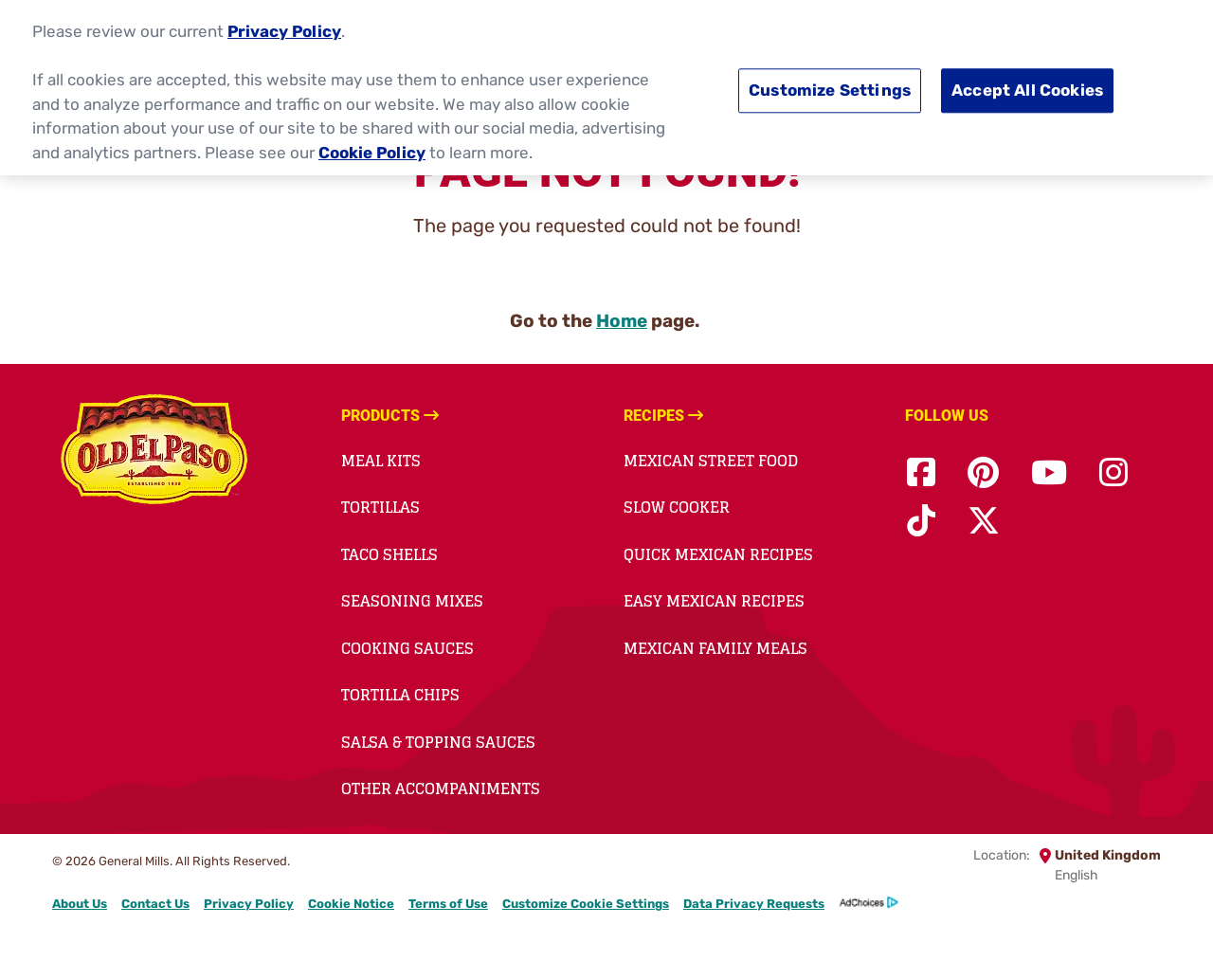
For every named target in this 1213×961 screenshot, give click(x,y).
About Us (79, 904)
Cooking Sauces (407, 648)
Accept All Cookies (1027, 89)
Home (621, 321)
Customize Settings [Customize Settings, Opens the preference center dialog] (830, 89)
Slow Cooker (677, 507)
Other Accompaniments (440, 788)
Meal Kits (381, 460)
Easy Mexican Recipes (714, 601)
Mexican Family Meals (715, 648)
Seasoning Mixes (412, 601)
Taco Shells (389, 554)
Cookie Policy (371, 150)
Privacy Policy (284, 30)
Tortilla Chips (400, 694)
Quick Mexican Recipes (718, 554)
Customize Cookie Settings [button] (585, 904)
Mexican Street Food (711, 460)
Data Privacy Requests (753, 904)
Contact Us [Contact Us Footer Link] (155, 904)
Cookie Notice (351, 904)
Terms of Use (448, 904)
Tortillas (380, 507)
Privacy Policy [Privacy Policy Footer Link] (249, 904)
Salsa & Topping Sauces (438, 742)
